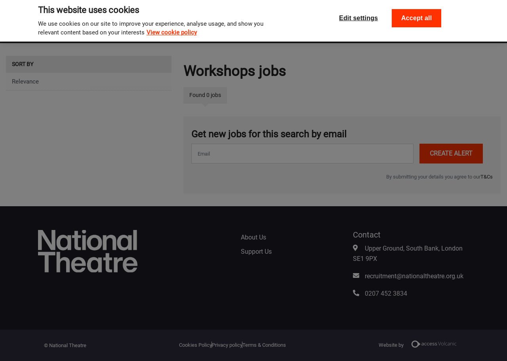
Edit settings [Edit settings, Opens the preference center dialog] (358, 11)
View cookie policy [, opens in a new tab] (172, 25)
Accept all (416, 11)
